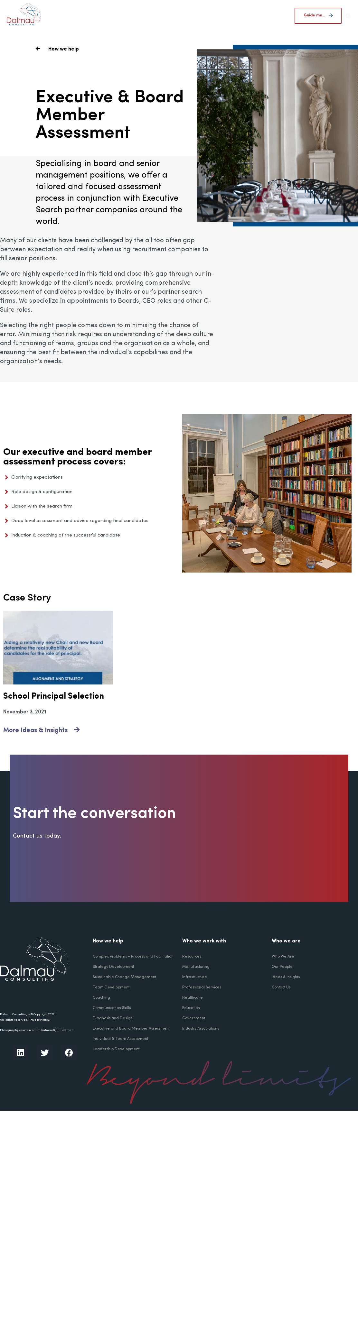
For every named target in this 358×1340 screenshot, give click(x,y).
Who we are (286, 941)
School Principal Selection (53, 696)
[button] (348, 16)
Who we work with (204, 941)
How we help (108, 941)
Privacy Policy (39, 1019)
